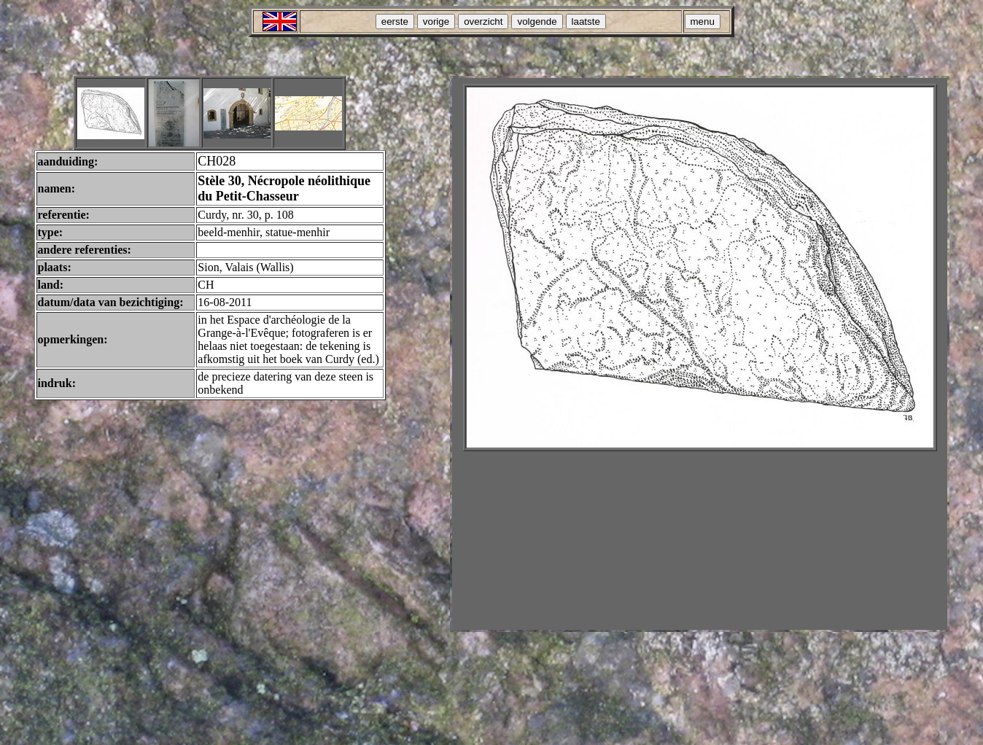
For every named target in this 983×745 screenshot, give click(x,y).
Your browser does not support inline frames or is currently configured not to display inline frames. (699, 354)
